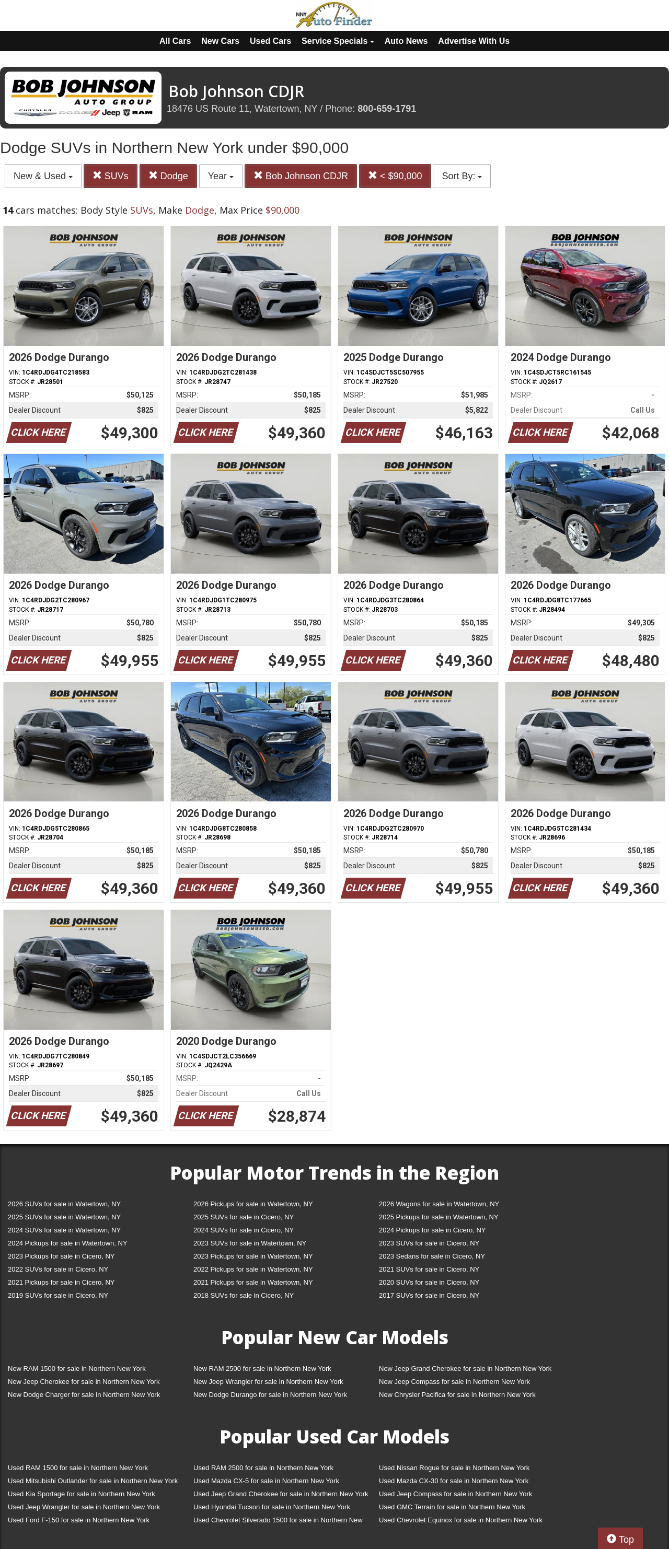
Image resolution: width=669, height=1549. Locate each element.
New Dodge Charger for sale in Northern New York (84, 1395)
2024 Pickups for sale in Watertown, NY (68, 1243)
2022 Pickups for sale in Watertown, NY (253, 1269)
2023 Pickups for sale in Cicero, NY (61, 1256)
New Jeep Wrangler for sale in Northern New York (268, 1381)
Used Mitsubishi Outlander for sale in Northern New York (93, 1481)
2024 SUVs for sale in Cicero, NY (243, 1230)
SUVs (111, 175)
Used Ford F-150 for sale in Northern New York (78, 1520)
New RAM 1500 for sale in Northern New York (77, 1368)
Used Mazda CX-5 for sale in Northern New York (266, 1481)
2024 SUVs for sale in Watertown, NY (64, 1230)
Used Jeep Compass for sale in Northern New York (455, 1494)
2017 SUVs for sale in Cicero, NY (429, 1295)
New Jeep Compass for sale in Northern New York (454, 1381)
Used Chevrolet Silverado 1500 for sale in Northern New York (278, 1522)
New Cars (220, 41)
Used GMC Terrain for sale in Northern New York (452, 1507)
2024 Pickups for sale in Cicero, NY (432, 1230)
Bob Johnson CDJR (300, 175)
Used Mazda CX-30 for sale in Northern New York (453, 1481)
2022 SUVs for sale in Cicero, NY (58, 1269)
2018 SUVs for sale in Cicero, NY (243, 1295)
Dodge (168, 175)
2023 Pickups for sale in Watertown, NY (253, 1256)
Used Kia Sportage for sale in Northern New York (81, 1494)
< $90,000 (395, 175)
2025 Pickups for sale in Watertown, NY (439, 1217)
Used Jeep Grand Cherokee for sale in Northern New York (280, 1494)
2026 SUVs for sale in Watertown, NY (64, 1204)
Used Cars (270, 41)
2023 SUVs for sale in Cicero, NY (429, 1243)
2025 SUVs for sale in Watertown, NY (64, 1217)
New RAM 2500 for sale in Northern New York (262, 1368)
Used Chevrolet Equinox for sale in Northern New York (461, 1520)
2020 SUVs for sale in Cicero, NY (429, 1282)
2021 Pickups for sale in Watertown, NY (253, 1282)
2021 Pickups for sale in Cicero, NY (61, 1282)
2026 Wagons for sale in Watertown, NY (439, 1204)
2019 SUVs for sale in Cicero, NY (58, 1295)
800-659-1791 (386, 108)
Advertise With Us (474, 41)
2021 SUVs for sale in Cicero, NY (429, 1269)
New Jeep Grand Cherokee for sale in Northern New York (465, 1368)
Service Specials (338, 41)
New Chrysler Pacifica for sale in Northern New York (457, 1395)
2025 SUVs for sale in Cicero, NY (243, 1217)
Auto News (406, 41)
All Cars (175, 41)
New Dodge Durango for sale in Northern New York (270, 1395)
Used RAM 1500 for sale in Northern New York (78, 1468)
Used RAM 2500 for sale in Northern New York (263, 1468)
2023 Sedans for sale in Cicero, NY (432, 1256)
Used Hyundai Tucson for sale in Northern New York (271, 1507)
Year (221, 176)
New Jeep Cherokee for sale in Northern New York (83, 1381)
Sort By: (462, 176)
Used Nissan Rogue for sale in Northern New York (454, 1468)
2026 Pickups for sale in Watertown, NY (253, 1204)
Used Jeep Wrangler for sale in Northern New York (84, 1507)
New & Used (43, 176)
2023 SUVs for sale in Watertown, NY (249, 1243)
